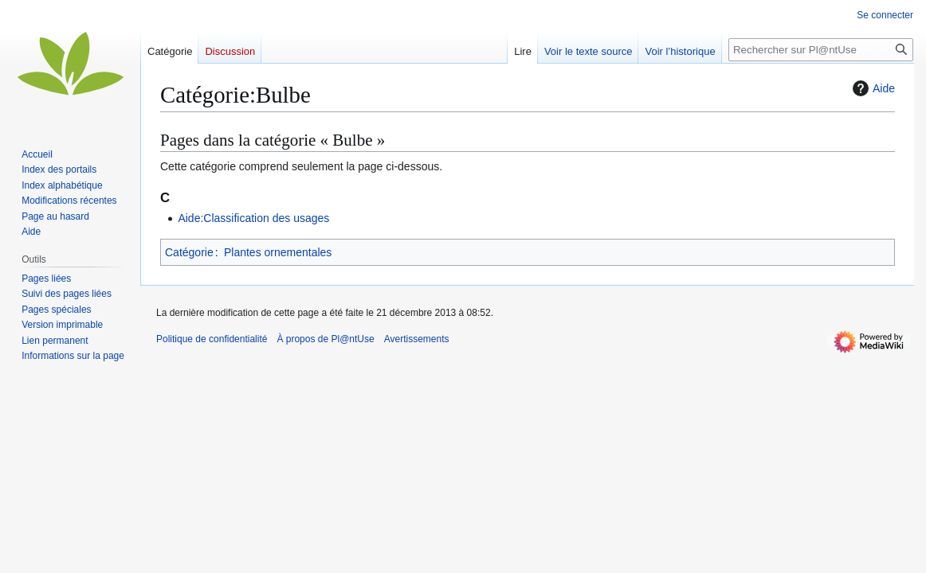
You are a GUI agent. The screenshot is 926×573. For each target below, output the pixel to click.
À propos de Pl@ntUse (325, 339)
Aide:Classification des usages (253, 218)
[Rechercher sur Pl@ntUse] (820, 49)
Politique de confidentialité (211, 339)
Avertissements (416, 339)
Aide (872, 88)
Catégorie (189, 252)
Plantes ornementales (278, 252)
